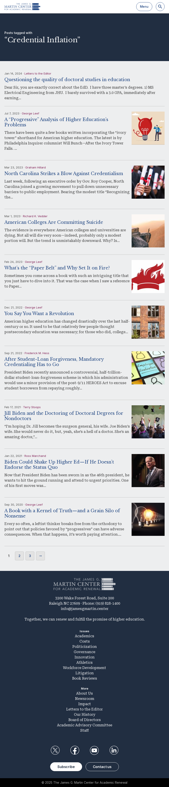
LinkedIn (114, 750)
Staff (84, 730)
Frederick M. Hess (37, 353)
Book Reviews (84, 678)
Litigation (84, 673)
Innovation (85, 657)
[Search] (160, 6)
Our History (84, 714)
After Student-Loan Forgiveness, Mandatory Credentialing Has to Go (54, 362)
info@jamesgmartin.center (84, 609)
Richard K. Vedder (35, 216)
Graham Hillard (35, 167)
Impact (84, 704)
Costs (84, 641)
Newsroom (84, 699)
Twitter (55, 750)
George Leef (30, 113)
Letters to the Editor (37, 73)
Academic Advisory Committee (84, 725)
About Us (84, 693)
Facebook (74, 750)
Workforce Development (84, 668)
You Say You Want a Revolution (39, 313)
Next (40, 555)
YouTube (94, 750)
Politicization (84, 647)
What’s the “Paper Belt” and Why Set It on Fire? (57, 268)
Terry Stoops (32, 407)
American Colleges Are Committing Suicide (53, 222)
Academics (84, 636)
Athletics (84, 662)
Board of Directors (84, 720)
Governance (84, 652)
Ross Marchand (35, 456)
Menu (144, 6)
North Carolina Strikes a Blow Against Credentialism (63, 173)
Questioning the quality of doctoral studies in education (67, 79)
